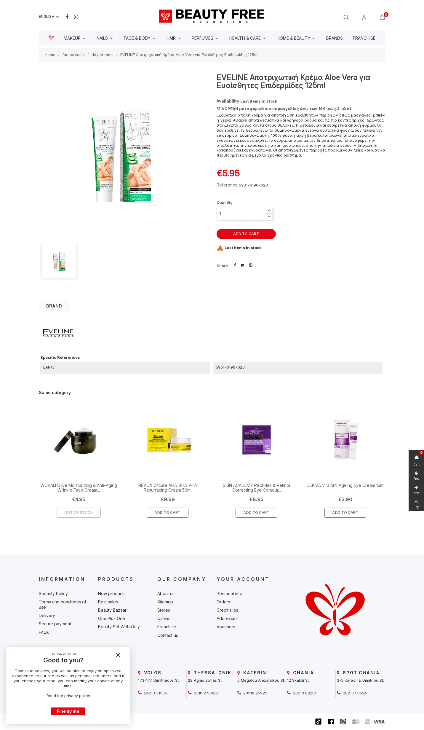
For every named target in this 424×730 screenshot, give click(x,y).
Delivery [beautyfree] (47, 615)
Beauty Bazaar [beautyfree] (112, 610)
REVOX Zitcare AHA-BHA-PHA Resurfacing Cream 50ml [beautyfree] (167, 487)
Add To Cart (167, 512)
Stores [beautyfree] (163, 610)
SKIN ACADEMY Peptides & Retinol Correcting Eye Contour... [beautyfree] (256, 487)
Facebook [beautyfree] (67, 17)
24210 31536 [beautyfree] (155, 693)
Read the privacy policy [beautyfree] (68, 695)
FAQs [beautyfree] (44, 632)
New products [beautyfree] (112, 593)
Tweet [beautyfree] (242, 264)
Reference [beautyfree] (227, 184)
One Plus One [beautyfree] (111, 618)
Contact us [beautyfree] (167, 635)
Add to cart (246, 234)
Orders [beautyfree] (223, 601)
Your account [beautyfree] (243, 579)
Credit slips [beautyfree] (227, 610)
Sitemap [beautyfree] (165, 601)
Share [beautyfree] (235, 264)
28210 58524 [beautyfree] (354, 693)
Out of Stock (78, 512)
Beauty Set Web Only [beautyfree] (119, 626)
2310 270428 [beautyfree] (205, 693)
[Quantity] (241, 213)
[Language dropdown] (49, 16)
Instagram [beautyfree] (76, 17)
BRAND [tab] (54, 305)
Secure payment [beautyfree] (55, 623)
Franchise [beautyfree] (166, 626)
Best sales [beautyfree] (108, 601)
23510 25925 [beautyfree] (254, 693)
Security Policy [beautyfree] (53, 593)
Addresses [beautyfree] (227, 618)
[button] (269, 210)
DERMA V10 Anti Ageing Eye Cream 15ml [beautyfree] (345, 485)
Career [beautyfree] (164, 618)
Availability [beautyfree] (228, 100)
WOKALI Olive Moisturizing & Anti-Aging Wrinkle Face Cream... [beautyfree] (78, 487)
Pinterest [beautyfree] (250, 264)
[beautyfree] (212, 16)
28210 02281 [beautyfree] (304, 693)
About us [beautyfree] (166, 593)
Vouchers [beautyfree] (226, 626)
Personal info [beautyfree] (229, 593)
